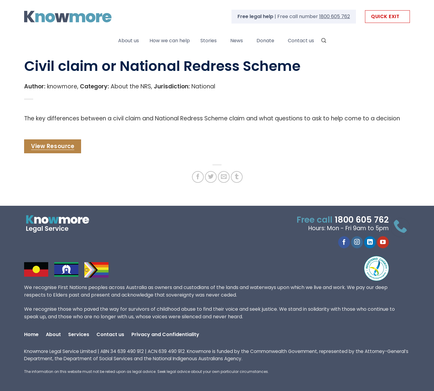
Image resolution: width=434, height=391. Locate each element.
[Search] (323, 40)
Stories (208, 40)
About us (128, 40)
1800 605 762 (334, 16)
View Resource (52, 146)
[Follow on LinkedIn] (370, 242)
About (53, 334)
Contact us (301, 40)
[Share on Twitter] (211, 177)
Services (78, 334)
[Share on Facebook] (198, 177)
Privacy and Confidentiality (165, 334)
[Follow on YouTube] (383, 242)
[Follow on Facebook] (344, 242)
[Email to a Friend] (224, 177)
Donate (265, 40)
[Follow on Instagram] (357, 242)
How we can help (169, 40)
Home (31, 334)
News (236, 40)
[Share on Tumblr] (237, 177)
